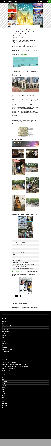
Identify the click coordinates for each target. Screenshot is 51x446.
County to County (15, 26)
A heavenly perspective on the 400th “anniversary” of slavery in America (25, 306)
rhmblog (22, 37)
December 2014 (4, 432)
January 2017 (4, 401)
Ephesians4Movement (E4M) (24, 26)
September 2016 (4, 407)
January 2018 (4, 389)
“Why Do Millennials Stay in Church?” (24, 54)
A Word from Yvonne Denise (6, 321)
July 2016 (3, 409)
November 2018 (4, 383)
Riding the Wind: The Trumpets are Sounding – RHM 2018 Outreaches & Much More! (16, 366)
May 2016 (3, 413)
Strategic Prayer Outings (6, 353)
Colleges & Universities (6, 370)
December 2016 (4, 403)
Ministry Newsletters (5, 343)
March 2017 (4, 399)
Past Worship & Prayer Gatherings (7, 349)
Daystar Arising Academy (6, 331)
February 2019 (4, 381)
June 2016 (3, 411)
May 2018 (3, 387)
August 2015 (4, 421)
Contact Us (3, 327)
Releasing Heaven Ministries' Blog (9, 1)
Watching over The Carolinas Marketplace (25, 302)
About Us (3, 323)
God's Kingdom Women (6, 337)
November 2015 (4, 419)
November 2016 (4, 405)
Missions (3, 345)
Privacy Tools (45, 1)
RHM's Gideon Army (5, 351)
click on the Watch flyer (27, 272)
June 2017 (3, 397)
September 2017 (4, 395)
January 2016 (4, 417)
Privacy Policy (39, 1)
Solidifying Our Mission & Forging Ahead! (9, 362)
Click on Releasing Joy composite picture (20, 271)
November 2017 (4, 393)
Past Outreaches (4, 347)
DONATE (3, 333)
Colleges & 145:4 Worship (6, 325)
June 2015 (3, 423)
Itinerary (3, 341)
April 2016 (3, 415)
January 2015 (4, 430)
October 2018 (4, 385)
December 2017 (4, 391)
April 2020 (3, 377)
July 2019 (3, 379)
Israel (3, 339)
